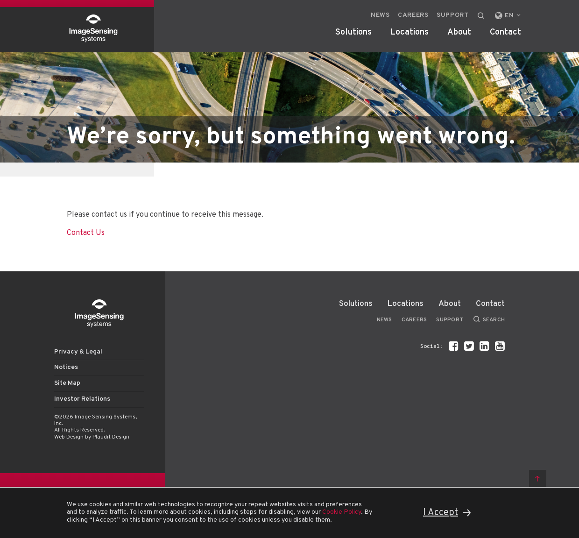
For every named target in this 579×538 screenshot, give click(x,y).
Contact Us (86, 233)
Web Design (69, 437)
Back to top (537, 478)
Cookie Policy (341, 512)
